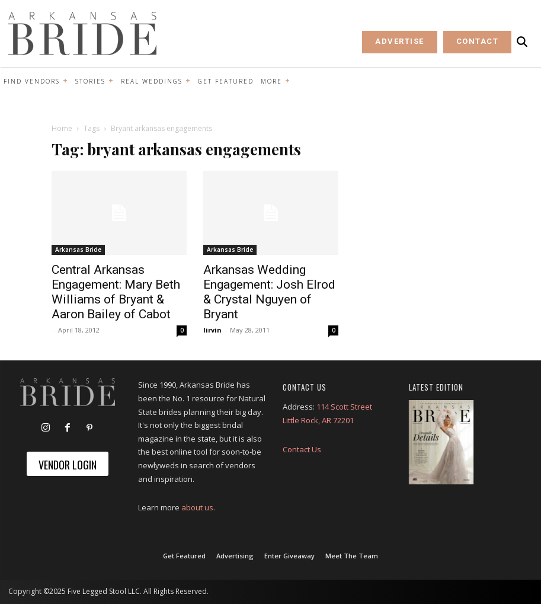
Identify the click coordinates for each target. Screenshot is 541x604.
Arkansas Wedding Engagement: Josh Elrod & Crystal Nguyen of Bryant (269, 292)
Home (62, 128)
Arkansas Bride (78, 249)
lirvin (212, 329)
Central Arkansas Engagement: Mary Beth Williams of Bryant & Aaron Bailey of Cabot (116, 292)
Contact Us (302, 449)
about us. (198, 507)
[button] (522, 41)
